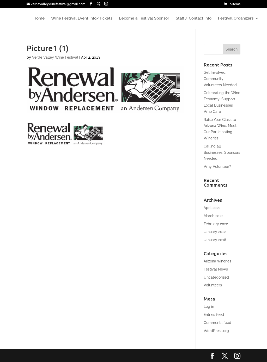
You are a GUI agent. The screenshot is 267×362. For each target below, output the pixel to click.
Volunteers (213, 285)
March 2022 (213, 216)
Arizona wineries (217, 261)
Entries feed (214, 314)
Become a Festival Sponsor (144, 18)
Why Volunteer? (217, 166)
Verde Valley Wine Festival (55, 57)
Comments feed (217, 323)
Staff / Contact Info (193, 18)
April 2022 (212, 208)
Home (39, 18)
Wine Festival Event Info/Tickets (81, 18)
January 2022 (215, 232)
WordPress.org (216, 331)
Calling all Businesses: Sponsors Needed (222, 152)
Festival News (216, 269)
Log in (209, 306)
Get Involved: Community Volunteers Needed (220, 78)
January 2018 (215, 240)
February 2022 (216, 224)
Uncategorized (216, 277)
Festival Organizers (235, 18)
